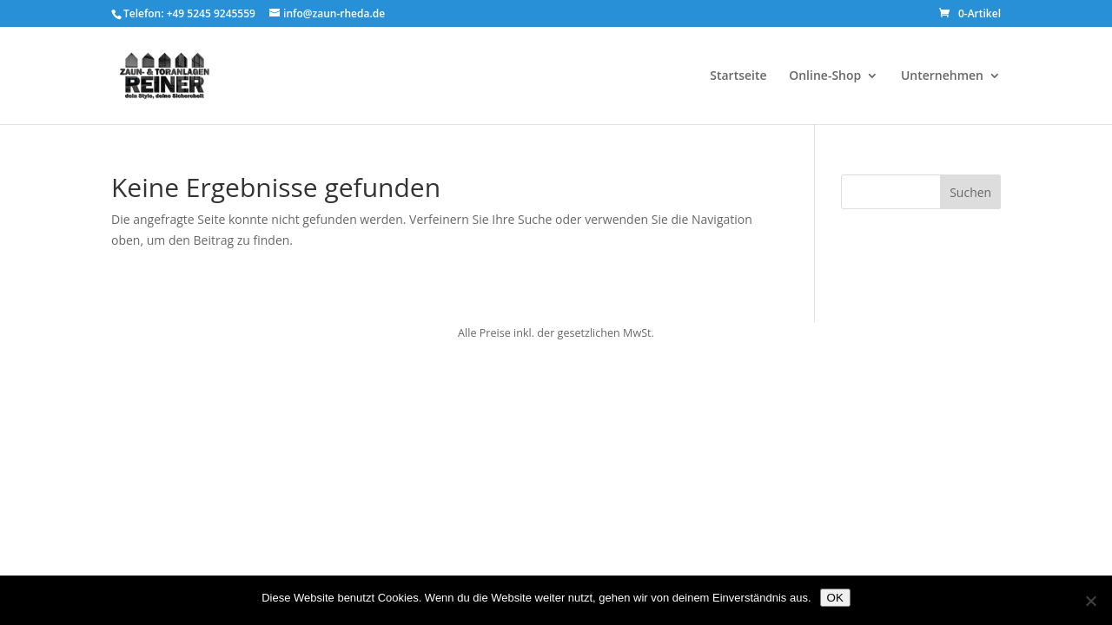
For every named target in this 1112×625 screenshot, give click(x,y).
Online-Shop (825, 76)
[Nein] (1090, 600)
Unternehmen (942, 76)
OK (835, 597)
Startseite (738, 76)
